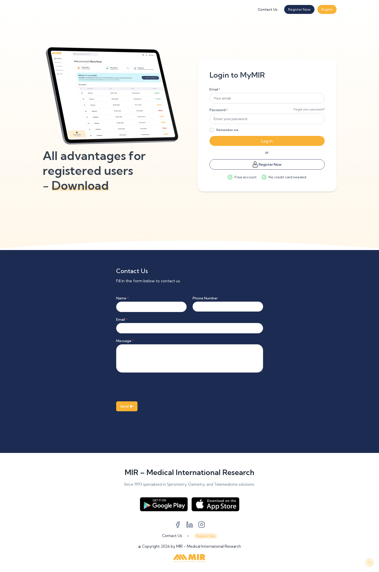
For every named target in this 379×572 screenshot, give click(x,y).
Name (122, 298)
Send (127, 406)
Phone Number (205, 298)
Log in (267, 140)
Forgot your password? (309, 109)
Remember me (227, 129)
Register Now (299, 9)
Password (218, 110)
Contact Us (268, 9)
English (327, 9)
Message (125, 341)
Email (214, 89)
